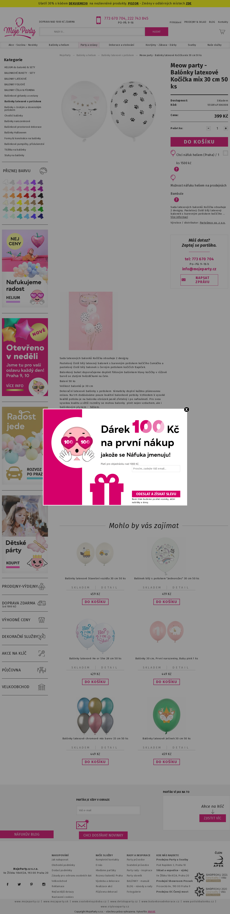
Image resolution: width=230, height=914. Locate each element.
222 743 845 (137, 18)
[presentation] (155, 482)
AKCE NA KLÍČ (25, 653)
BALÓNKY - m (135, 881)
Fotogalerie (134, 891)
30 (86, 3)
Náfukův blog (26, 834)
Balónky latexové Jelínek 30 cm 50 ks (166, 738)
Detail (109, 587)
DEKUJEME (76, 3)
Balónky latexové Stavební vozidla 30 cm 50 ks (95, 578)
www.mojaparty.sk (56, 901)
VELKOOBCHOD (25, 687)
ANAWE (152, 911)
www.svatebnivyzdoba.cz (89, 901)
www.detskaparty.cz (124, 901)
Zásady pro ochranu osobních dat (72, 875)
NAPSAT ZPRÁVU (203, 280)
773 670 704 (115, 18)
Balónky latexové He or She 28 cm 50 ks (95, 658)
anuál (146, 881)
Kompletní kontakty (107, 859)
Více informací (179, 217)
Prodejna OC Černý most (172, 891)
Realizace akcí (104, 886)
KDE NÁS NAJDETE (167, 855)
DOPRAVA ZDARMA (25, 603)
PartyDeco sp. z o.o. (213, 222)
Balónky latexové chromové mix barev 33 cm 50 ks (95, 738)
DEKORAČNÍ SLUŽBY (25, 636)
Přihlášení (175, 22)
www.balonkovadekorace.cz (161, 901)
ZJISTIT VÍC (212, 818)
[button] (95, 602)
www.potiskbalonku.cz (198, 901)
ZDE (189, 3)
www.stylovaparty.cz (115, 906)
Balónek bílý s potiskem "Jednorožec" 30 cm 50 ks (166, 578)
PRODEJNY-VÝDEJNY (25, 586)
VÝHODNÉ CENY (25, 620)
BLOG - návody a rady (139, 886)
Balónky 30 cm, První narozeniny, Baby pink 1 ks (166, 658)
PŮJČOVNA (25, 670)
